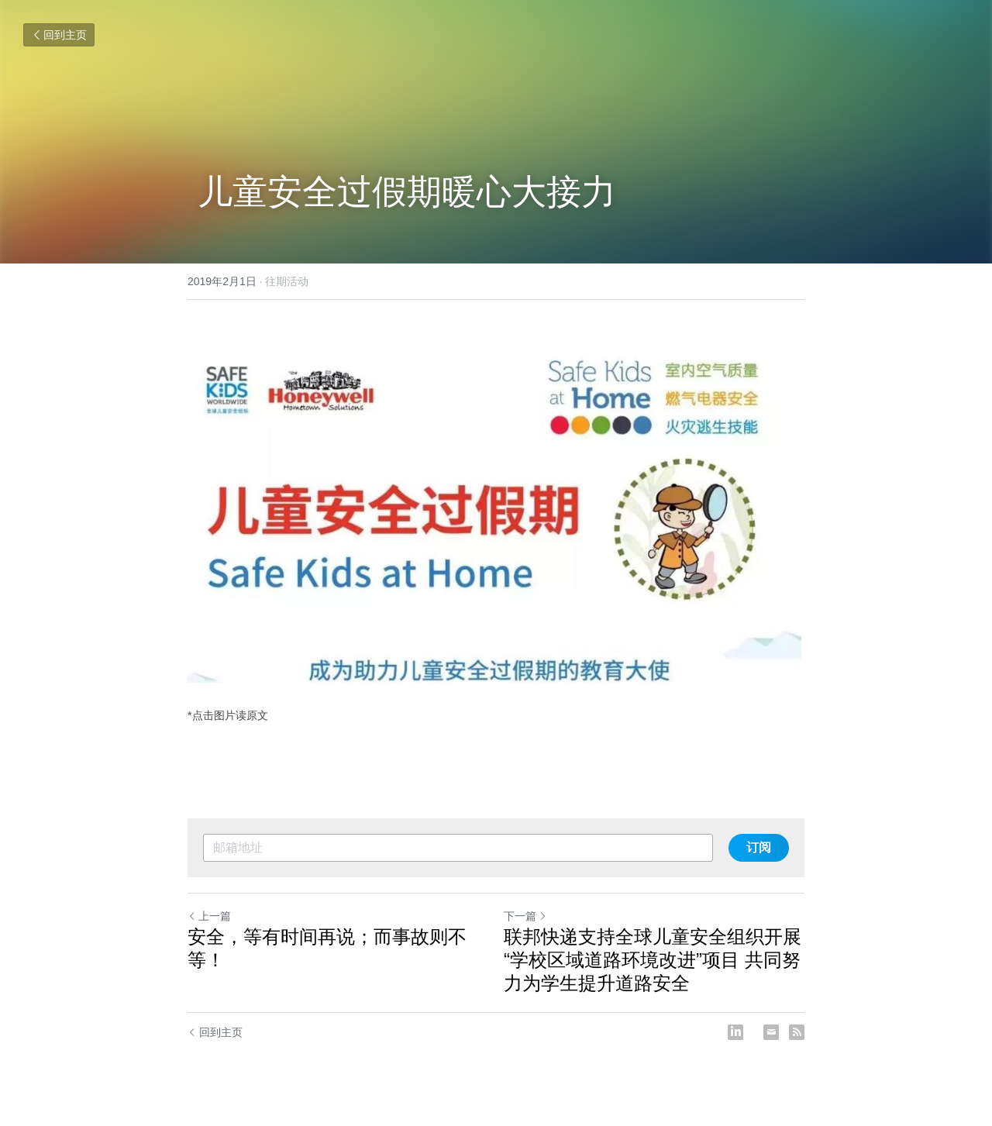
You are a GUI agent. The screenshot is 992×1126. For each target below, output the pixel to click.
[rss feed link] (796, 1032)
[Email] (771, 1032)
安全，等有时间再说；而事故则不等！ (327, 948)
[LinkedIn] (735, 1032)
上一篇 (209, 916)
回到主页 (59, 35)
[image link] (496, 507)
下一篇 (525, 916)
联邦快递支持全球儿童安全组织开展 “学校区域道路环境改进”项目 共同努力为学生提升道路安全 (652, 959)
